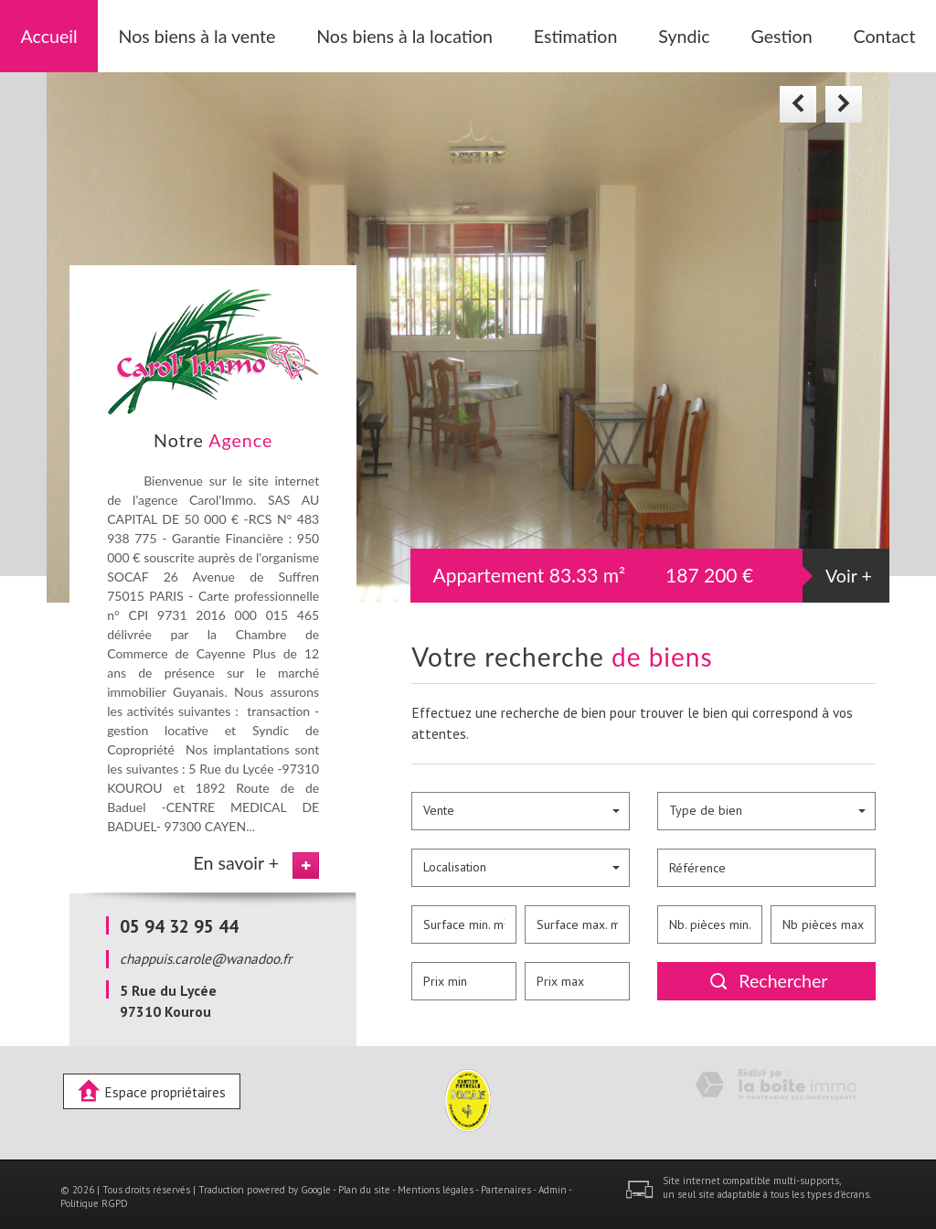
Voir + (848, 570)
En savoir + (236, 856)
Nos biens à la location (403, 33)
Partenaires (506, 1183)
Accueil (92, 33)
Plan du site (364, 1183)
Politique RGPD (94, 1198)
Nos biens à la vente (224, 33)
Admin (552, 1183)
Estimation (552, 33)
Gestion (745, 33)
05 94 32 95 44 (179, 920)
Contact (840, 33)
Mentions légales (435, 1183)
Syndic (653, 33)
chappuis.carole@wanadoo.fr (206, 953)
